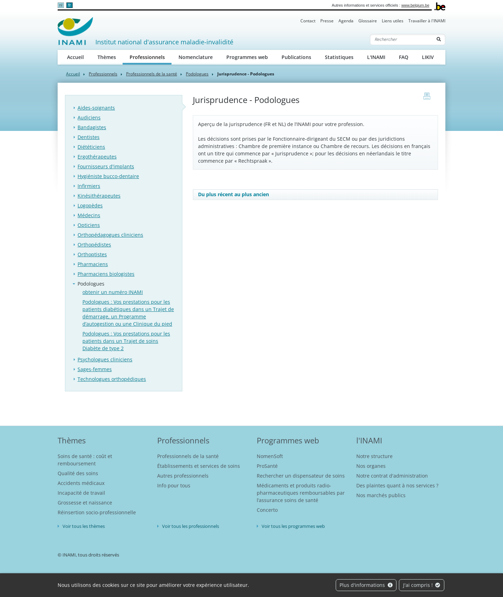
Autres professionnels (183, 475)
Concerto (267, 510)
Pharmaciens (93, 264)
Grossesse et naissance (85, 502)
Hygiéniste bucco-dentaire (108, 176)
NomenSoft (270, 456)
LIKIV (428, 57)
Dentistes (89, 137)
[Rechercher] (401, 39)
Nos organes (371, 466)
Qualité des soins (78, 473)
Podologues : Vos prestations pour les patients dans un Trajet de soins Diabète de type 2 (126, 341)
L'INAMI (376, 57)
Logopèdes (90, 205)
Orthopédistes (94, 244)
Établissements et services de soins (198, 466)
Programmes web (247, 57)
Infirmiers (89, 186)
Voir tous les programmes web (293, 526)
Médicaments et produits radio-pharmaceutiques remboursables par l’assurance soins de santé (301, 492)
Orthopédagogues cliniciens (110, 234)
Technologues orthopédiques (112, 379)
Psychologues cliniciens (105, 359)
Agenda (345, 21)
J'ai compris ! (421, 585)
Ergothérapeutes (97, 156)
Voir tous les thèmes (84, 526)
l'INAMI (369, 440)
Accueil (75, 57)
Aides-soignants (96, 107)
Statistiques (339, 57)
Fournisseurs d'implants (106, 166)
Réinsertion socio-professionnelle (97, 512)
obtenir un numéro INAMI (112, 292)
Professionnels (151, 56)
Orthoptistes (92, 254)
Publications (296, 57)
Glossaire (367, 21)
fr (69, 5)
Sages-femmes (95, 369)
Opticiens (89, 225)
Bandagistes (92, 127)
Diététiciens (91, 146)
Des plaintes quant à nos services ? (397, 485)
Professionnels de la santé (151, 74)
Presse (327, 21)
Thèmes (106, 57)
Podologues (197, 74)
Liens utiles (392, 21)
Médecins (89, 215)
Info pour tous (173, 485)
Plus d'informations (366, 585)
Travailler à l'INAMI (426, 21)
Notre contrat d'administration (392, 475)
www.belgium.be (415, 5)
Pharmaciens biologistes (106, 274)
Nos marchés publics (381, 495)
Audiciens (89, 117)
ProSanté (267, 466)
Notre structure (374, 456)
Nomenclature (195, 57)
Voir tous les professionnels (190, 526)
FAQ (403, 57)
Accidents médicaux (81, 483)
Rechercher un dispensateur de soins (301, 475)
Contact (307, 21)
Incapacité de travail (81, 492)
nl (60, 5)
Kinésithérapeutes (99, 195)
